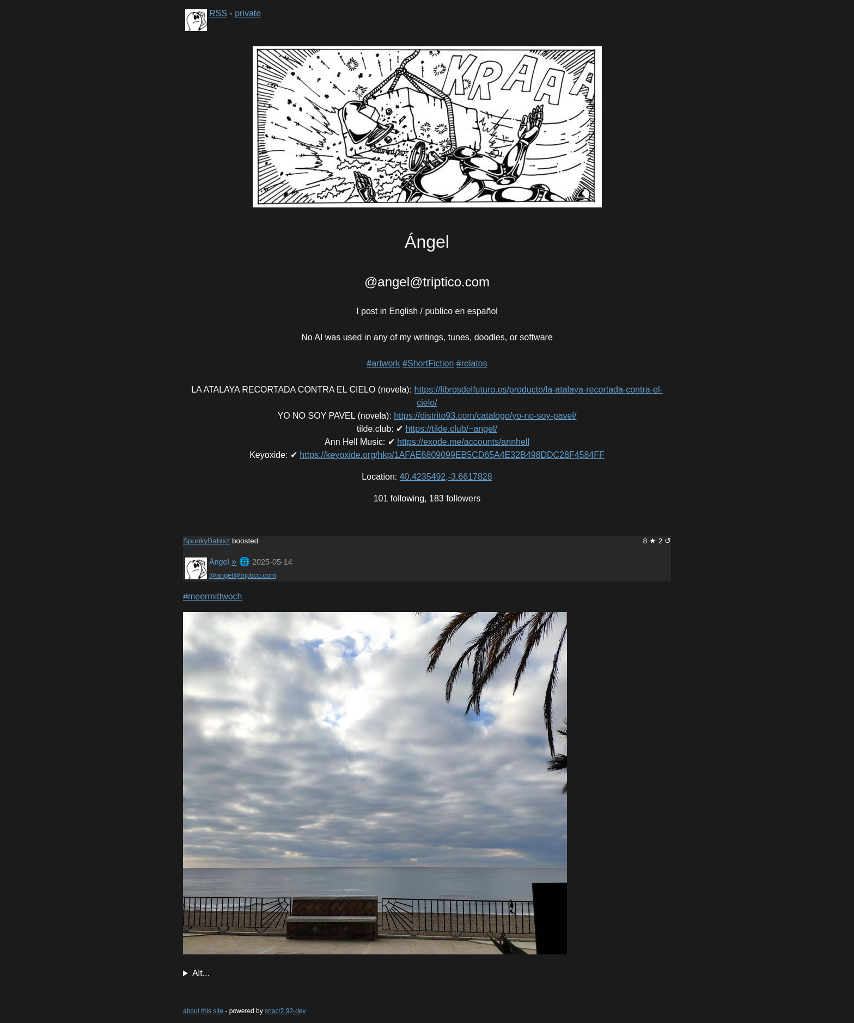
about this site (203, 1011)
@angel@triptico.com (242, 575)
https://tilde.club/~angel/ (451, 428)
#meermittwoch (212, 596)
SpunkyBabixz (206, 541)
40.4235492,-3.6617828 (446, 476)
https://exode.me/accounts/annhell (463, 441)
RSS (218, 13)
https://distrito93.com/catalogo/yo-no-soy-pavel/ (485, 415)
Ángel (219, 562)
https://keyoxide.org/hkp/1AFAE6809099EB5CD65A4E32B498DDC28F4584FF (452, 455)
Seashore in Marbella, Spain (427, 973)
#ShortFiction (428, 363)
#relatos (471, 363)
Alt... (201, 973)
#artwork (383, 363)
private (248, 13)
